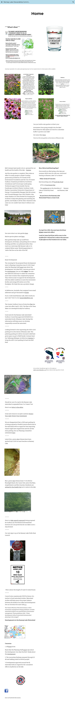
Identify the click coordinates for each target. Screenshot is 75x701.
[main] (37, 13)
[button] (2, 2)
